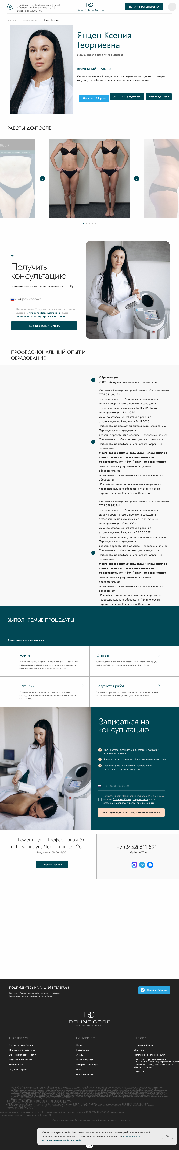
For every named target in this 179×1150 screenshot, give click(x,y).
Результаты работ (84, 1059)
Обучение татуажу (18, 1069)
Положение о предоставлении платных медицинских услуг (153, 1065)
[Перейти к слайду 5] (95, 223)
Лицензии (139, 1049)
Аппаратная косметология (21, 1045)
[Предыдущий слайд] (42, 178)
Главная (11, 20)
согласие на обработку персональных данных (41, 316)
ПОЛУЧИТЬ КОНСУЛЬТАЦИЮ (44, 326)
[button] (144, 6)
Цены (79, 1045)
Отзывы (79, 1054)
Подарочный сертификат (88, 1064)
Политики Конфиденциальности (43, 312)
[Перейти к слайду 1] (83, 223)
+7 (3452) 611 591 (137, 847)
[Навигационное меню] (172, 7)
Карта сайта (139, 1071)
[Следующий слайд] (136, 178)
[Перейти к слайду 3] (89, 223)
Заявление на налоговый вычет (149, 1054)
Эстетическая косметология (22, 1054)
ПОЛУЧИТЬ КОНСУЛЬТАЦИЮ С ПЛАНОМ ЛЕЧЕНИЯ (131, 812)
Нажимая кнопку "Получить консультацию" (40, 309)
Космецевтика (16, 1064)
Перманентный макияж (20, 1059)
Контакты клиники (85, 1074)
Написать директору (144, 1045)
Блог (78, 1069)
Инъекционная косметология (23, 1049)
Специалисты (29, 20)
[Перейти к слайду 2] (86, 223)
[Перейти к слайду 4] (92, 223)
